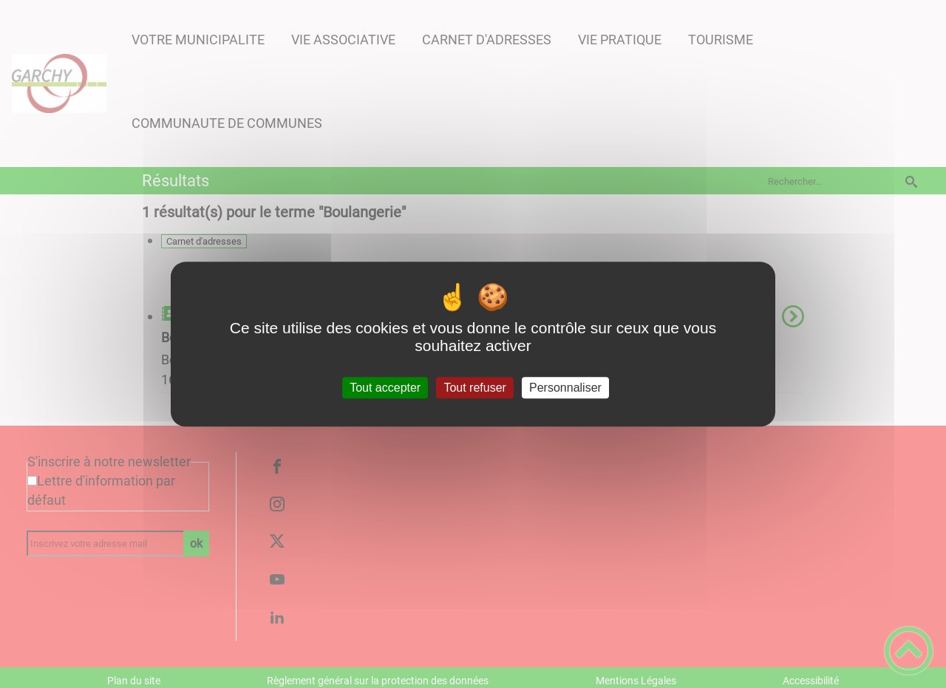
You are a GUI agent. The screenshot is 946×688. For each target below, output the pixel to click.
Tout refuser (474, 387)
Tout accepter (385, 387)
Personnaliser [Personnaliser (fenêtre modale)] (565, 387)
